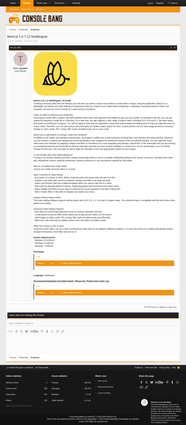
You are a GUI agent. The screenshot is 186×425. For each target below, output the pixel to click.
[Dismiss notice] (180, 400)
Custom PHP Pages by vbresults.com (93, 422)
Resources (59, 3)
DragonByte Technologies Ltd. (118, 419)
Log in (48, 264)
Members (39, 9)
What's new (41, 3)
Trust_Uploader (16, 42)
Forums (27, 3)
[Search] (172, 3)
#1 (174, 48)
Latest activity (104, 393)
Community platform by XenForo (93, 417)
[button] (18, 3)
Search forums (27, 9)
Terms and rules (147, 367)
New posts (14, 9)
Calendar (76, 3)
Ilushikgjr (87, 401)
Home (13, 3)
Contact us (134, 367)
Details (132, 419)
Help (172, 367)
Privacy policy (162, 367)
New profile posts (106, 387)
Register (58, 264)
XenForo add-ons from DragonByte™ (84, 419)
